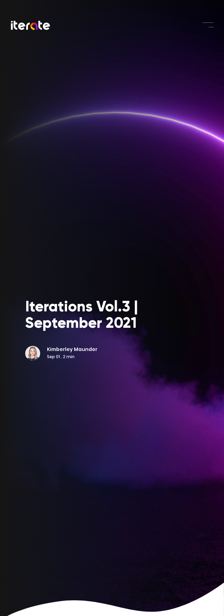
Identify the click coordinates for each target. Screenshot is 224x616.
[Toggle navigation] (208, 24)
